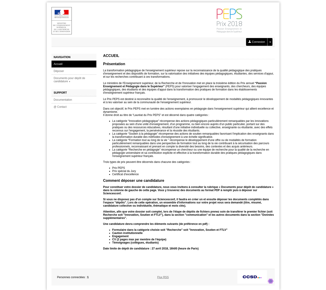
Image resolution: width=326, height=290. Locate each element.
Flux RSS (163, 277)
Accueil (58, 64)
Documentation (63, 99)
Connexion (256, 42)
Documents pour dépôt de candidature (69, 80)
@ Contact (60, 106)
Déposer (59, 71)
